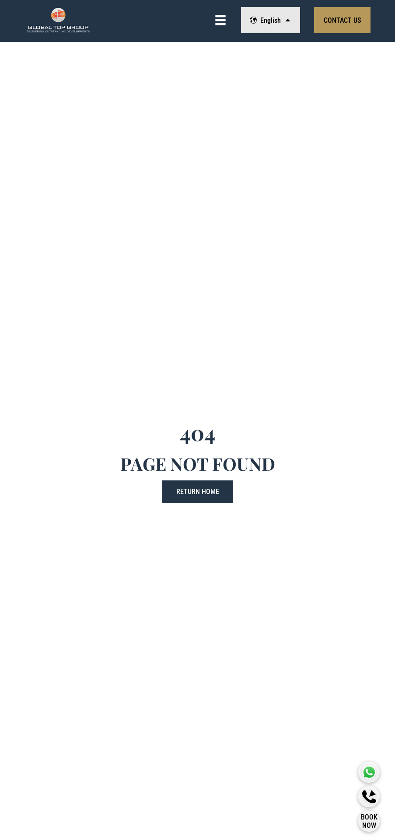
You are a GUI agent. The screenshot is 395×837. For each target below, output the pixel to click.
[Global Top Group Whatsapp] (369, 772)
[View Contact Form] (342, 20)
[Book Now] (369, 821)
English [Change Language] (270, 20)
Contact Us (342, 20)
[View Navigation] (220, 20)
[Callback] (369, 797)
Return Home (197, 491)
